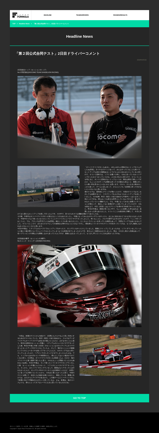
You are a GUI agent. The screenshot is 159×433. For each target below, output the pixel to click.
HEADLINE (47, 15)
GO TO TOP (79, 398)
